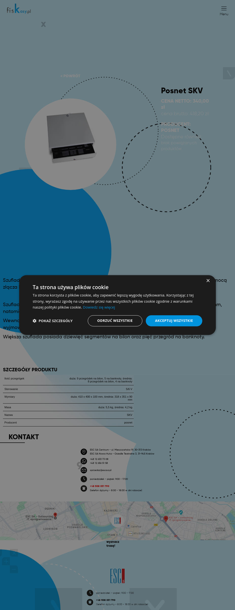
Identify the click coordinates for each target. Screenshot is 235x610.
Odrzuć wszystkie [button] (115, 320)
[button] (53, 321)
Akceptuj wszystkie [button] (174, 320)
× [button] (208, 281)
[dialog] (117, 305)
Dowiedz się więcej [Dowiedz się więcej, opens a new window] (99, 307)
